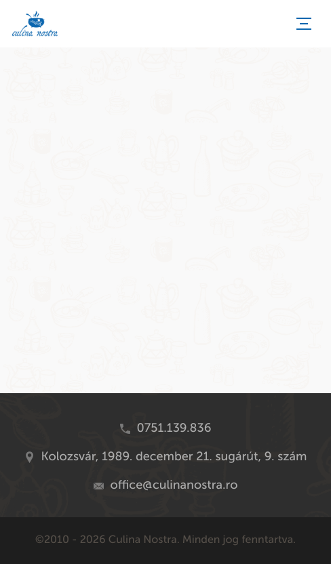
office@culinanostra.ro (174, 484)
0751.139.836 (174, 427)
